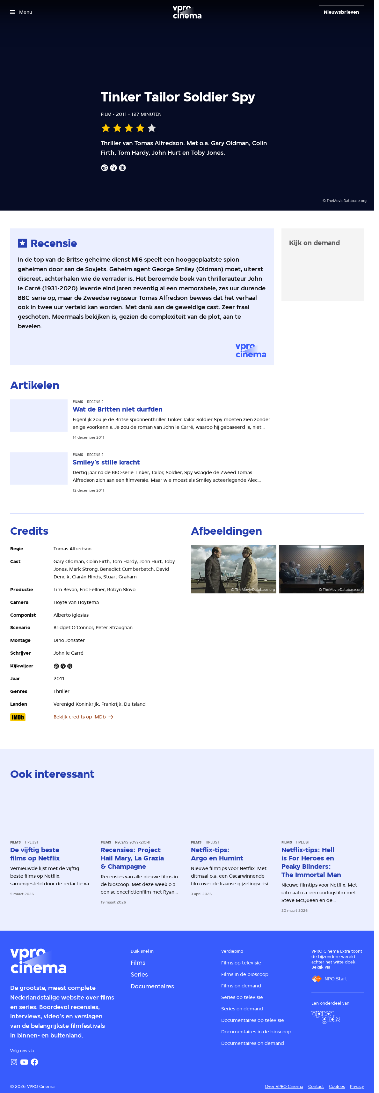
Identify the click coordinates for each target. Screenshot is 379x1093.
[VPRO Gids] (325, 1017)
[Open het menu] (21, 12)
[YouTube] (24, 1062)
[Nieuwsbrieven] (341, 12)
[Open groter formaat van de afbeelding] (233, 569)
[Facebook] (34, 1062)
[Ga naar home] (187, 12)
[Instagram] (14, 1062)
